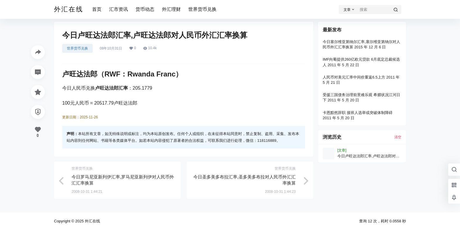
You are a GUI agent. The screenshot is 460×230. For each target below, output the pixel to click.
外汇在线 (92, 221)
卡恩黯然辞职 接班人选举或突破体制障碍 (358, 112)
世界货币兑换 (202, 9)
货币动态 (145, 9)
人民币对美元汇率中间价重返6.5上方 (354, 77)
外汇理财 (171, 9)
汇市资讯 (118, 9)
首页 (97, 9)
